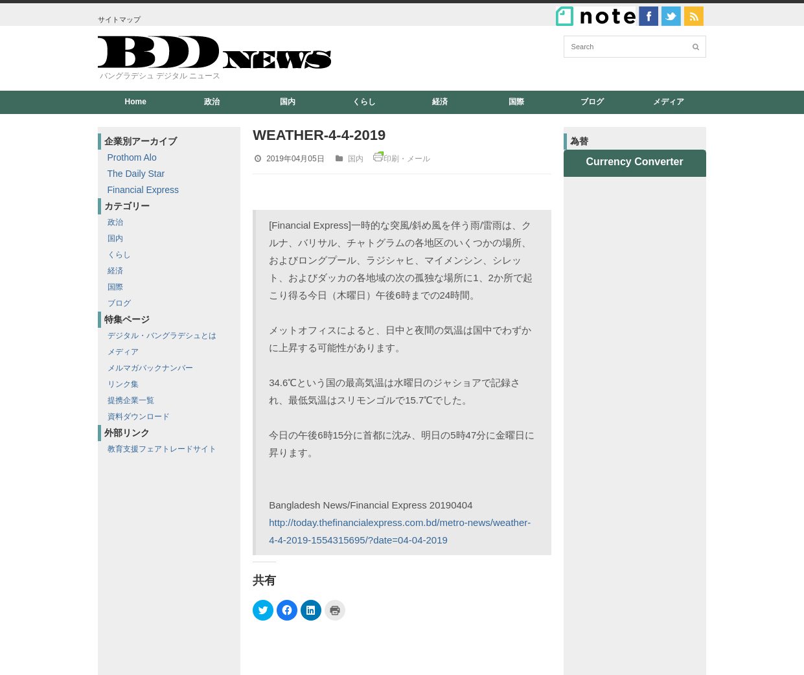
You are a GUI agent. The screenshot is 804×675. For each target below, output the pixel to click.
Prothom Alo (132, 157)
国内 (287, 101)
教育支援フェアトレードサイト (162, 448)
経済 (440, 101)
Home (135, 101)
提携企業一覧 (131, 400)
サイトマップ (119, 19)
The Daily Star (136, 173)
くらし (364, 101)
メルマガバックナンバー (150, 367)
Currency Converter (634, 161)
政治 (212, 101)
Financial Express (143, 190)
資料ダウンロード (139, 416)
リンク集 (123, 384)
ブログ (592, 101)
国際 (516, 101)
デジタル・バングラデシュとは (162, 335)
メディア (668, 101)
